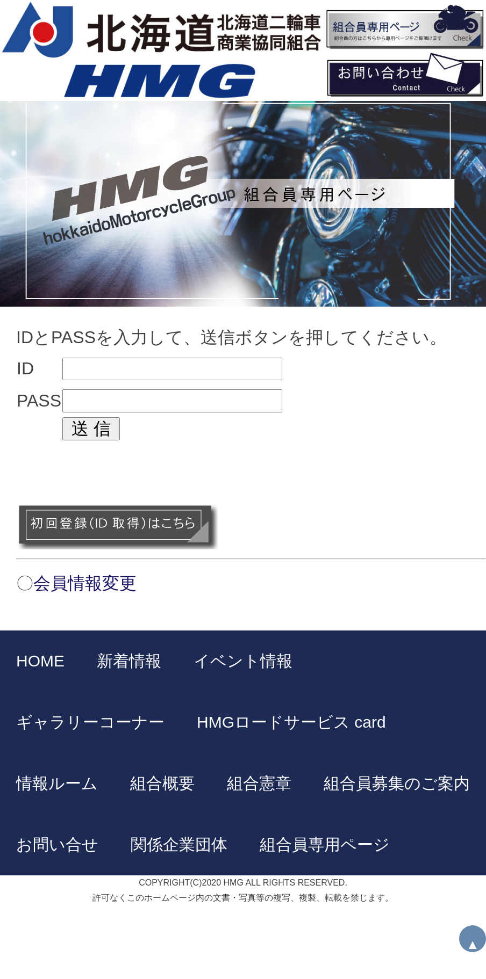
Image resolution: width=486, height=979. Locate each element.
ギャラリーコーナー (90, 722)
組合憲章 (259, 783)
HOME (40, 661)
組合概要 (162, 783)
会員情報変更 (85, 583)
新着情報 (129, 661)
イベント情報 (243, 661)
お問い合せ (57, 844)
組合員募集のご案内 (397, 783)
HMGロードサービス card (291, 722)
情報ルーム (57, 783)
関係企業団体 (179, 844)
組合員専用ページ (325, 844)
